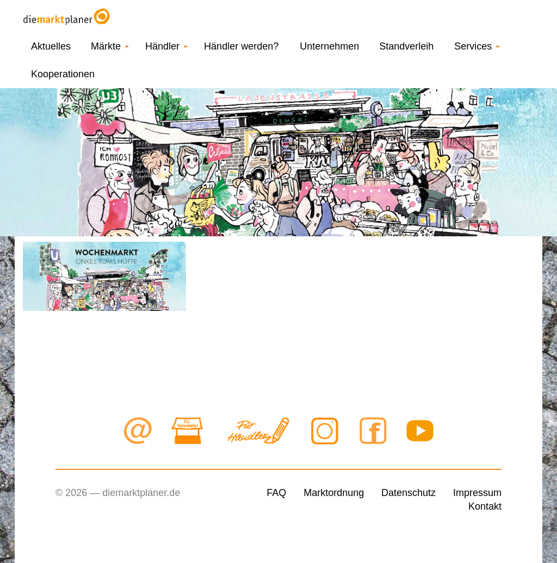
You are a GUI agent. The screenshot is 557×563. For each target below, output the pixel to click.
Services (477, 46)
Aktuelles (51, 46)
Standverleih (406, 46)
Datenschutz (408, 492)
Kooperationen (63, 74)
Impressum (477, 492)
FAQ (276, 492)
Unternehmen (329, 46)
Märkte (110, 46)
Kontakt (485, 506)
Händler (166, 46)
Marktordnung (334, 492)
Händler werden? (241, 46)
